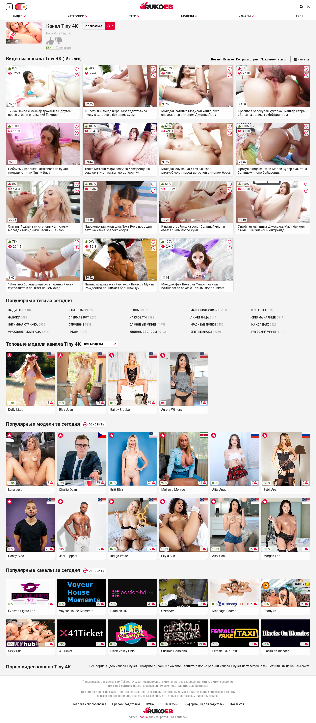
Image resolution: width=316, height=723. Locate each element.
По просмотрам (247, 59)
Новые (215, 59)
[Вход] (308, 7)
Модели (189, 16)
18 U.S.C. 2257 (169, 704)
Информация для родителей (204, 704)
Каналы (246, 16)
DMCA (150, 704)
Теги (134, 16)
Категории (77, 16)
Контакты (237, 704)
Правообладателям (126, 704)
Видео (19, 16)
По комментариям (274, 59)
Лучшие (228, 59)
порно (144, 717)
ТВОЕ (299, 16)
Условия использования (89, 704)
